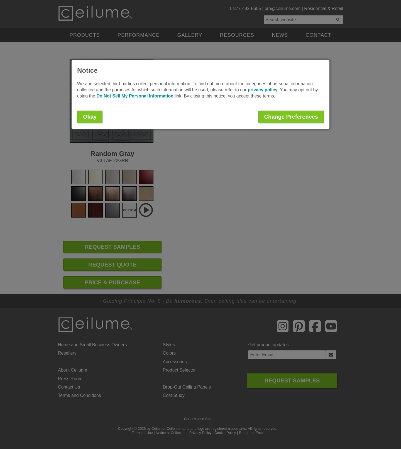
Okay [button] (90, 117)
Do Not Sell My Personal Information (134, 96)
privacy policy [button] (263, 89)
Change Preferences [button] (291, 117)
